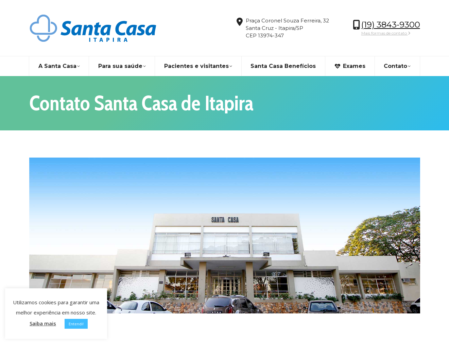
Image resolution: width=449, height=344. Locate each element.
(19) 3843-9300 (390, 25)
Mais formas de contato (386, 33)
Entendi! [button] (76, 323)
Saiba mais (43, 323)
